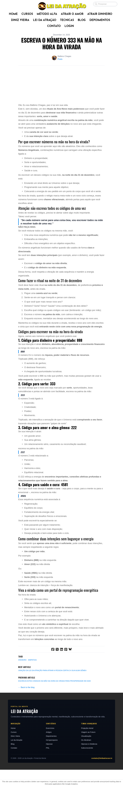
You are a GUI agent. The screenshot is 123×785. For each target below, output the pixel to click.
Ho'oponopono (50, 755)
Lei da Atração (11, 755)
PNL (46, 763)
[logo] (61, 6)
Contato (8, 763)
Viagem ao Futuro (90, 747)
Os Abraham (88, 755)
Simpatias (32, 675)
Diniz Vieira (9, 751)
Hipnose (47, 759)
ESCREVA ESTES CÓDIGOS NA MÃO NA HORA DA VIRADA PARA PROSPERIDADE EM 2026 (54, 696)
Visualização (88, 751)
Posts (60, 59)
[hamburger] (8, 4)
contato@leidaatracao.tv (107, 773)
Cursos (8, 747)
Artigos (47, 747)
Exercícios (48, 743)
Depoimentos (49, 751)
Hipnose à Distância (91, 759)
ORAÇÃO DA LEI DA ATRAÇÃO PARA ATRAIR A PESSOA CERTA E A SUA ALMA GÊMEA (52, 686)
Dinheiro (22, 675)
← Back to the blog (26, 703)
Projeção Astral (89, 743)
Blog (7, 759)
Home (7, 743)
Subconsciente (89, 763)
